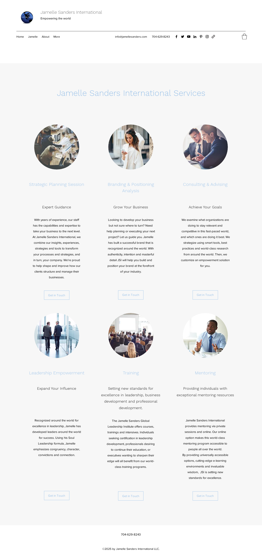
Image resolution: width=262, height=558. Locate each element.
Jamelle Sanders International (71, 12)
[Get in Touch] (56, 295)
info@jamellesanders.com (131, 36)
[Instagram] (207, 37)
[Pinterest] (201, 37)
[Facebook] (176, 37)
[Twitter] (183, 37)
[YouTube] (189, 37)
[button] (244, 36)
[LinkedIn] (195, 37)
